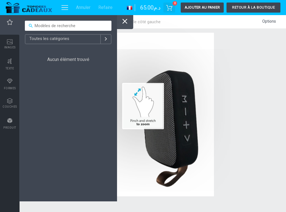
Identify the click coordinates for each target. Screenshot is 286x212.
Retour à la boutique (253, 7)
